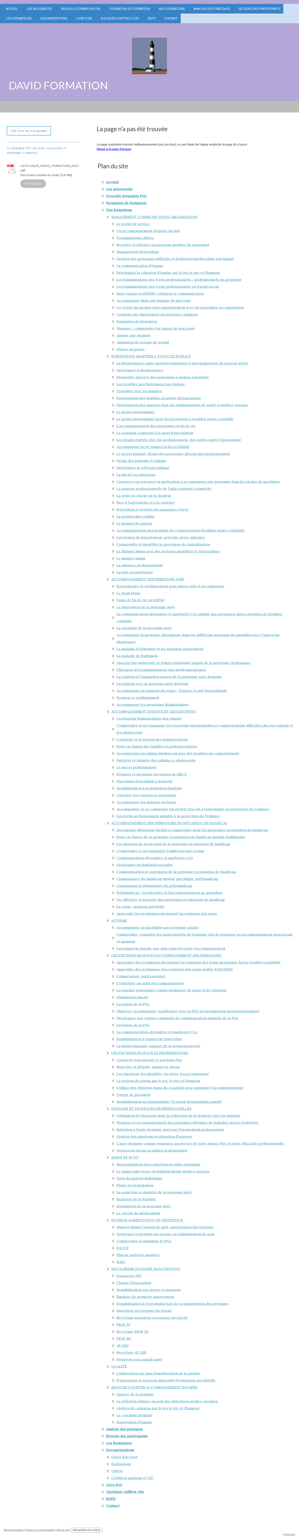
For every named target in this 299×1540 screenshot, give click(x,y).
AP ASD (123, 1345)
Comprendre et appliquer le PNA (144, 1241)
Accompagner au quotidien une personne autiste (158, 927)
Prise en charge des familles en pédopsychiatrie (157, 746)
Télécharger (33, 183)
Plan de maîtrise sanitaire (138, 1255)
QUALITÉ (119, 1366)
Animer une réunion (133, 335)
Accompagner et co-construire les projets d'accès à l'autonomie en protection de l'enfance (193, 809)
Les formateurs (19, 18)
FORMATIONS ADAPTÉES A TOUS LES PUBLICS (151, 356)
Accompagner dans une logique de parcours (154, 300)
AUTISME (119, 920)
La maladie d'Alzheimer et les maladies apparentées (160, 649)
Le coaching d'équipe (134, 1415)
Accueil (12, 9)
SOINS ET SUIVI (124, 1157)
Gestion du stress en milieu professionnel (152, 1150)
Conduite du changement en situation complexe (157, 314)
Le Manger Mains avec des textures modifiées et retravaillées (168, 551)
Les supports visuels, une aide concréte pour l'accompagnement (171, 948)
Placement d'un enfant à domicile (145, 781)
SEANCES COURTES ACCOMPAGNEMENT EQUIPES (154, 1387)
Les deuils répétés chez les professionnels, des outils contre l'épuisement (179, 440)
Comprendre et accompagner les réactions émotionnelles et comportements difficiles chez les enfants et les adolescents (205, 729)
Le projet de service (133, 224)
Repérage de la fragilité (136, 1199)
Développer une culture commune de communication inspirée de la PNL (178, 1018)
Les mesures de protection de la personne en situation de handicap (173, 844)
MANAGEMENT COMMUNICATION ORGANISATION (154, 217)
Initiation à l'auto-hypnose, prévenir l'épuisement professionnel (170, 1129)
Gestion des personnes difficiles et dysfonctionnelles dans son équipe (175, 258)
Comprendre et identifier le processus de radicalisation (163, 544)
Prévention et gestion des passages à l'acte (153, 509)
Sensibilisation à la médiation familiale (149, 788)
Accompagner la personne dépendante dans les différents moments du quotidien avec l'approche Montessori (198, 638)
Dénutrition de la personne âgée (144, 1206)
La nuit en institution (135, 572)
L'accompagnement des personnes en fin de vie (156, 426)
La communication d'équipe (140, 265)
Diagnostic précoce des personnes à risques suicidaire (163, 377)
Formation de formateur (130, 9)
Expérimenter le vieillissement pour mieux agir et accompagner (170, 586)
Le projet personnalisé (135, 412)
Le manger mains (131, 558)
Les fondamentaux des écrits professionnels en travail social (168, 286)
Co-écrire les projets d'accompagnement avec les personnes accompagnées (180, 307)
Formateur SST (129, 1276)
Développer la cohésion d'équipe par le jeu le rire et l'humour (168, 272)
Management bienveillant (138, 251)
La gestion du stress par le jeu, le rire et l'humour (158, 1080)
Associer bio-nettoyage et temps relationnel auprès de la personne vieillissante (183, 662)
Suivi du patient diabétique (139, 1178)
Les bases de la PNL (133, 1004)
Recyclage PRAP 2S (132, 1331)
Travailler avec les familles (139, 391)
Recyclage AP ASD (132, 1352)
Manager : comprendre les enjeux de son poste (156, 328)
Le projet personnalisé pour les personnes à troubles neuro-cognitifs (175, 419)
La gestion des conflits (136, 516)
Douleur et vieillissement (138, 697)
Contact (171, 18)
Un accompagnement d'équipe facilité (148, 231)
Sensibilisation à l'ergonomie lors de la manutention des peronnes (172, 1303)
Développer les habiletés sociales (145, 865)
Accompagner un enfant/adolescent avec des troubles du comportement (178, 753)
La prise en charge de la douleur (144, 495)
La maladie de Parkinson (137, 656)
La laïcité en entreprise (136, 474)
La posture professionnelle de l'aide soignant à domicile (164, 488)
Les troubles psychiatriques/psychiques (151, 384)
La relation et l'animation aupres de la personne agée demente (169, 676)
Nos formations (172, 9)
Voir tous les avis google (29, 131)
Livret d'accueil (124, 1457)
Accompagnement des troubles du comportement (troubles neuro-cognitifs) (181, 530)
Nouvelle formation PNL (81, 9)
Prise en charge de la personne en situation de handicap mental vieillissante (181, 837)
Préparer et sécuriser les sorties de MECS (152, 774)
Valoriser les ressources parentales (146, 795)
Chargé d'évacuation (134, 1282)
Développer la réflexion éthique (143, 467)
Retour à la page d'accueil (114, 149)
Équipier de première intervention (145, 1296)
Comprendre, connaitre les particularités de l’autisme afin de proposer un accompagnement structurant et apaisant (204, 938)
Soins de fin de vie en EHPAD (140, 600)
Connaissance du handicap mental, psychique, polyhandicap (167, 878)
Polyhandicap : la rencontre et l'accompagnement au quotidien (169, 892)
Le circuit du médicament (138, 1213)
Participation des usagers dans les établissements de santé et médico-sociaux (182, 405)
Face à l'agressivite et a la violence (146, 502)
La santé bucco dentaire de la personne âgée (154, 1192)
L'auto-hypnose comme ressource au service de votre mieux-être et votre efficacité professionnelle (200, 1143)
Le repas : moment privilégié (140, 906)
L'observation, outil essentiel (141, 976)
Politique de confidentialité (39, 1530)
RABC (121, 1262)
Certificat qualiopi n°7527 (132, 1478)
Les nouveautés (39, 9)
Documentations (53, 18)
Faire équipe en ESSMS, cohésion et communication (160, 293)
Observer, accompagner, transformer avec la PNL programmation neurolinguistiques (188, 1011)
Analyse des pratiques (212, 9)
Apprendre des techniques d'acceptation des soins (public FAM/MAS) (174, 969)
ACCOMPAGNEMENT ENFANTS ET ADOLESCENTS (153, 711)
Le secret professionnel (136, 767)
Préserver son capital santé (139, 1359)
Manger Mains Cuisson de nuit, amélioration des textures (165, 1227)
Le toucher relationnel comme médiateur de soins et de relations (171, 990)
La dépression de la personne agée (146, 607)
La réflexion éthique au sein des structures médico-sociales (167, 1401)
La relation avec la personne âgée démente (153, 683)
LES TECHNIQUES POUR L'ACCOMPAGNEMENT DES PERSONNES (166, 955)
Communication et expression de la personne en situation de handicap (176, 871)
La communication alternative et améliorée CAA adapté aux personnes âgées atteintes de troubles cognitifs (199, 617)
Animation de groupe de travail (143, 342)
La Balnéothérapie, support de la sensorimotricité (158, 1046)
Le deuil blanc (128, 593)
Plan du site (62, 1530)
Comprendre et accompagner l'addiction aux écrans (160, 851)
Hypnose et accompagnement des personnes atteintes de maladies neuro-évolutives (187, 1122)
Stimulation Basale (132, 997)
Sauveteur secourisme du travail (144, 1310)
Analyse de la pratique (135, 1394)
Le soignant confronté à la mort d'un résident (155, 433)
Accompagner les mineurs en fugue (146, 802)
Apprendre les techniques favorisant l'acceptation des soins (167, 913)
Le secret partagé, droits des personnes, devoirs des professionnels (173, 453)
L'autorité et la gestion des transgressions (152, 739)
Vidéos (117, 1471)
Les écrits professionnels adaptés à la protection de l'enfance (168, 816)
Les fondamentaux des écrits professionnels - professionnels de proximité (179, 279)
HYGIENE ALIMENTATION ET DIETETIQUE (147, 1220)
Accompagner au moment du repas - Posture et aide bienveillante (172, 690)
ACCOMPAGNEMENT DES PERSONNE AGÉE (147, 579)
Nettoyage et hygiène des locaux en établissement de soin (165, 1234)
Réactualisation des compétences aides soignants (158, 1164)
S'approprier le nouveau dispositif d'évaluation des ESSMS (166, 1380)
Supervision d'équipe (134, 1422)
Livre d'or (84, 18)
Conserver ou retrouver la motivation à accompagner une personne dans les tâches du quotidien (198, 481)
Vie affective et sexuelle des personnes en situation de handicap (171, 899)
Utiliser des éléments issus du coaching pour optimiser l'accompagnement (180, 1087)
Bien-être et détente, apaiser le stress (148, 1067)
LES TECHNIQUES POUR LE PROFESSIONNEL (149, 1053)
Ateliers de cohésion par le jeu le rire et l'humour (158, 1408)
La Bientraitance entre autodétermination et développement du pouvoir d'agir (182, 363)
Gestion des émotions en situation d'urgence (154, 1136)
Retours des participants (259, 9)
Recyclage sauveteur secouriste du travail (152, 1317)
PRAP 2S (123, 1324)
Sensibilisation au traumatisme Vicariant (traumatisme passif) (169, 1101)
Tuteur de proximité (134, 1094)
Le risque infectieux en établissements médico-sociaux (163, 1171)
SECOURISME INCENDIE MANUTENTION (145, 1269)
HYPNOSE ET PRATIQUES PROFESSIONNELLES (151, 1108)
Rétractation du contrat (86, 1530)
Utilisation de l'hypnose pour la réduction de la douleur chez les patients (178, 1115)
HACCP (123, 1248)
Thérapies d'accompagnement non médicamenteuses (161, 669)
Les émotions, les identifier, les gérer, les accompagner (163, 1073)
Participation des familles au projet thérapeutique (159, 398)
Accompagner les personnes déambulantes (152, 704)
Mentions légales (13, 1530)
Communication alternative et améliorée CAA (155, 858)
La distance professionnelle (140, 565)
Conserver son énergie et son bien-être (149, 1060)
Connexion (289, 1534)
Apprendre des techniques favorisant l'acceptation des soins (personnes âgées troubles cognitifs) (198, 962)
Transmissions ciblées (135, 238)
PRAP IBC (124, 1338)
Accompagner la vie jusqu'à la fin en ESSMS (153, 447)
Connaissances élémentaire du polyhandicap (154, 885)
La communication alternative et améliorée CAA (157, 1032)
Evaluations (121, 1464)
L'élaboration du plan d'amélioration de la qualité (158, 1373)
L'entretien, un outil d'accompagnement (150, 983)
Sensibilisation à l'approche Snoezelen (149, 1039)
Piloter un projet (130, 349)
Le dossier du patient (134, 523)
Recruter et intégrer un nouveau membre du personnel (163, 244)
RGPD (152, 18)
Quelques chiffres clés (120, 18)
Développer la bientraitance (140, 370)
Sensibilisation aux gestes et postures (149, 1289)
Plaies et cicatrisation (135, 1185)
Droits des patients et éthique (142, 460)
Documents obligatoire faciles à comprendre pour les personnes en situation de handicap (192, 830)
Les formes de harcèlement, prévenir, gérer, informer (161, 537)
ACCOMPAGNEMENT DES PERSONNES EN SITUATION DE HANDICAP (169, 823)
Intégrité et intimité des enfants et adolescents (156, 760)
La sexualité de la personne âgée (144, 628)
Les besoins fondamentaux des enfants (149, 718)
